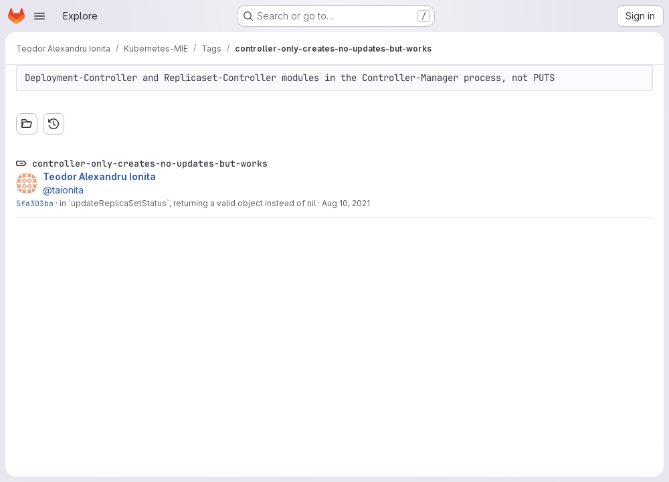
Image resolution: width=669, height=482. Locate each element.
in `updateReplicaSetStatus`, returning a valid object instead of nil (188, 203)
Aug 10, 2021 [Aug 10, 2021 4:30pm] (346, 203)
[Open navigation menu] (39, 16)
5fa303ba (35, 203)
